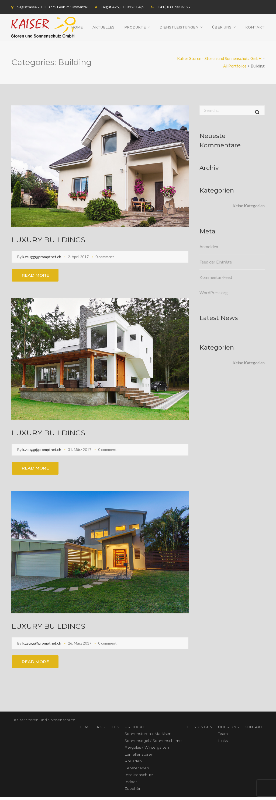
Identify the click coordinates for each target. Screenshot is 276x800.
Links (223, 743)
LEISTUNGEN (200, 729)
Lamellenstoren (139, 757)
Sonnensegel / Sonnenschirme (153, 743)
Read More (37, 275)
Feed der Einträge (215, 261)
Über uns (222, 27)
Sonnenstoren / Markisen (148, 736)
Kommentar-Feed (215, 277)
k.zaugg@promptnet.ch (41, 256)
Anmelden (208, 246)
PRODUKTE (136, 729)
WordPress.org (213, 292)
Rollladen (133, 764)
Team (223, 736)
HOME (84, 729)
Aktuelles (103, 27)
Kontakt (255, 27)
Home (77, 27)
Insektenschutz (139, 777)
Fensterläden (137, 771)
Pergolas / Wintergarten (147, 750)
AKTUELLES (107, 729)
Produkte (135, 27)
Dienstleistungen (179, 27)
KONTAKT (253, 729)
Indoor (131, 784)
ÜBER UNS (228, 729)
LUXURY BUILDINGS (50, 239)
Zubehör (132, 791)
